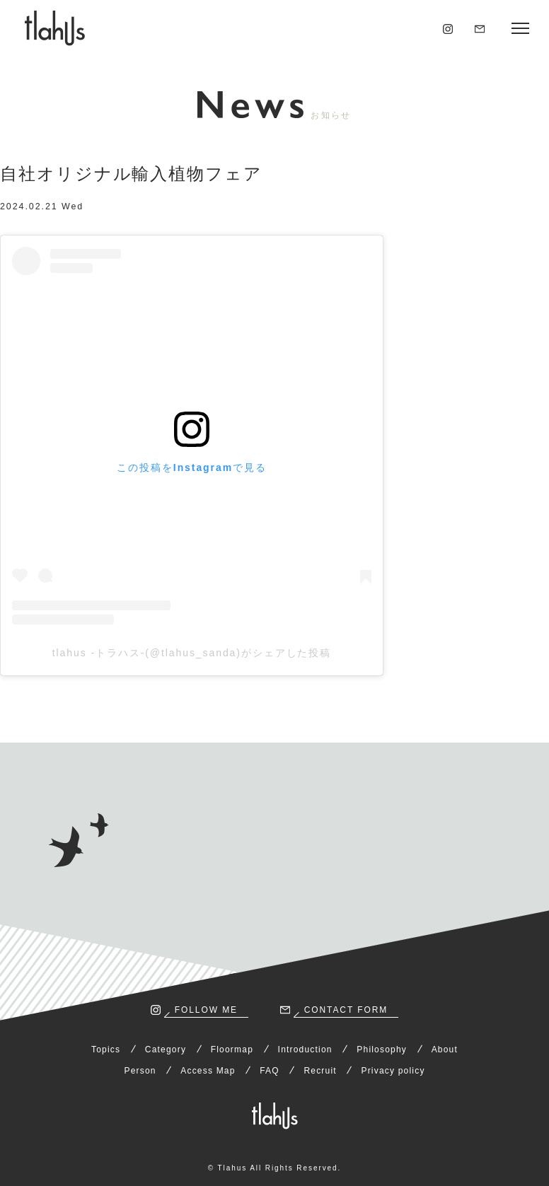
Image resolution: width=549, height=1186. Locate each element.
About (445, 1049)
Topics (105, 1049)
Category (165, 1049)
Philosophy (382, 1049)
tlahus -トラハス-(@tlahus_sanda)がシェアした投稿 (192, 652)
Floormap (232, 1049)
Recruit (320, 1071)
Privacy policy (392, 1071)
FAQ (269, 1071)
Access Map (207, 1071)
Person (140, 1071)
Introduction (305, 1049)
